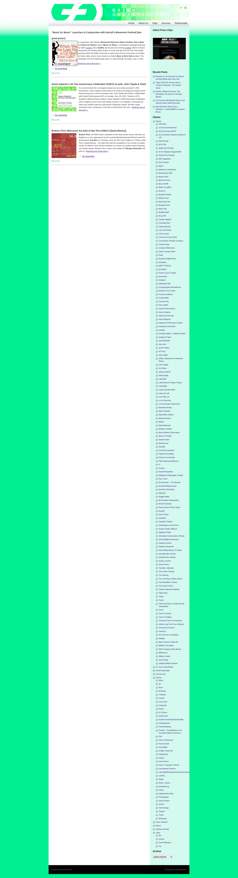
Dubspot (162, 280)
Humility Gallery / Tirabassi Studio (172, 333)
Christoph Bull (164, 223)
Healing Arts (163, 754)
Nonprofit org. (164, 786)
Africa (161, 680)
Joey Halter (163, 355)
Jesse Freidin (164, 348)
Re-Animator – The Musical (169, 482)
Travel (161, 815)
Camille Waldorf (165, 219)
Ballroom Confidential (167, 170)
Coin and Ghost (165, 230)
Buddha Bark (164, 212)
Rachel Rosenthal (166, 472)
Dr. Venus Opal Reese (164, 667)
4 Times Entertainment (168, 128)
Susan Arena (164, 564)
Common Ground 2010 (168, 237)
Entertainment (164, 723)
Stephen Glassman (166, 546)
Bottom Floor (164, 198)
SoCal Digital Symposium (169, 539)
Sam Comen (164, 514)
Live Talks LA (164, 397)
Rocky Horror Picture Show (169, 507)
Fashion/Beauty (165, 727)
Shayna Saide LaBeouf (168, 529)
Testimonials (181, 23)
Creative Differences (167, 248)
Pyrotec (162, 468)
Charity (161, 698)
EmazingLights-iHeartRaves (170, 287)
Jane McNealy (164, 341)
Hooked (162, 330)
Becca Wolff (163, 184)
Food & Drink (164, 744)
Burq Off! (162, 216)
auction (89, 48)
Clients (158, 121)
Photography (164, 797)
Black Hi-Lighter (165, 187)
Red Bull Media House (167, 486)
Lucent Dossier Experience (169, 404)
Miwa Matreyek (165, 425)
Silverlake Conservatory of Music (172, 536)
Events (161, 839)
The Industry (164, 575)
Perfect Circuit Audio (167, 457)
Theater (162, 811)
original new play (162, 829)
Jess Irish (162, 344)
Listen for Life (164, 393)
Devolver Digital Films (167, 259)
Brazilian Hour (164, 205)
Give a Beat (163, 305)
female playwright (163, 670)
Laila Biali (162, 379)
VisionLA (162, 631)
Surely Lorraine (165, 561)
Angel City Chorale (166, 148)
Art (160, 684)
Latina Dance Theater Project (170, 383)
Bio (160, 835)
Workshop (163, 818)
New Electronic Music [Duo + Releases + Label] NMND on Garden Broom (170, 109)
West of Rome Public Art (168, 642)
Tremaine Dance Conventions (170, 621)
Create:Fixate (164, 244)
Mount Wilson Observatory (169, 432)
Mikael (161, 422)
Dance (161, 709)
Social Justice (164, 801)
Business (162, 691)
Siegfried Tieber (165, 532)
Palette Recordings (166, 454)
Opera (161, 790)
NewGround (163, 443)
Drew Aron (163, 276)
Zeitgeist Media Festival (168, 663)
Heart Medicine (165, 319)
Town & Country (165, 613)
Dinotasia (162, 262)
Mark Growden (164, 411)
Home (131, 23)
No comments (61, 68)
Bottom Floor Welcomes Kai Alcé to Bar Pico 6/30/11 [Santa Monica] (89, 130)
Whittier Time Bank (166, 645)
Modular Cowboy (165, 429)
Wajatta (162, 638)
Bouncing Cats (164, 202)
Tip (160, 846)
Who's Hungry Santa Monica (170, 649)
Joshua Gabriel (165, 372)
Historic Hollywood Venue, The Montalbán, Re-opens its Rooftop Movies (169, 94)
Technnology (164, 808)
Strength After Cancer (167, 554)
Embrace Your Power (167, 291)
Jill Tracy (162, 351)
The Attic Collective (166, 568)
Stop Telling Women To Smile (170, 550)
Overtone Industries (166, 450)
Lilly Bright (163, 386)
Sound (161, 804)
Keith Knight (163, 375)
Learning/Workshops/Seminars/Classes (174, 772)
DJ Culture (163, 712)
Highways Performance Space (171, 323)
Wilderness (163, 653)
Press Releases (165, 842)
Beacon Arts (163, 177)
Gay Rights (163, 747)
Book (161, 687)
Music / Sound (164, 783)
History (161, 758)
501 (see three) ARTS (167, 131)
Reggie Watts (164, 497)
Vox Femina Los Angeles (168, 635)
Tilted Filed (163, 593)
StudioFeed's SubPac (167, 557)
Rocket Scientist (165, 504)
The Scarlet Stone (166, 586)
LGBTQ (162, 776)
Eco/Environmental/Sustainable (171, 720)
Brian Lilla (162, 209)
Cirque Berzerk (165, 227)
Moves (158, 826)
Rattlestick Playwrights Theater (171, 475)
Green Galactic (165, 312)
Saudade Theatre (165, 522)
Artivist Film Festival (167, 155)
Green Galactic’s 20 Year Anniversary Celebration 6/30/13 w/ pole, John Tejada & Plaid (99, 84)
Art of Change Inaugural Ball (170, 152)
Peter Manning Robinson (168, 461)
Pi (159, 465)
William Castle (164, 656)
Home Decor (164, 761)
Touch (161, 610)
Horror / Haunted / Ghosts (169, 765)
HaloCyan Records (166, 316)
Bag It (161, 166)
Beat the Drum (164, 180)
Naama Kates (164, 440)
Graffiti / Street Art (166, 751)
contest (128, 48)
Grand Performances (167, 309)
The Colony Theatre (166, 571)
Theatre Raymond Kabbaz (169, 589)
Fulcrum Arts (164, 301)
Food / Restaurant (166, 740)
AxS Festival (164, 162)
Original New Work (166, 794)
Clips (154, 23)
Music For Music (165, 436)
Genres (158, 678)
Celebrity (162, 695)
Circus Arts (163, 702)
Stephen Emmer (165, 543)
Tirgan (161, 596)
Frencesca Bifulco (166, 294)
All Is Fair (162, 144)
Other (158, 833)
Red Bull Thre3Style (167, 489)
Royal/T (162, 511)
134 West (162, 124)
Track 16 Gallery (165, 617)
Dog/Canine (163, 716)
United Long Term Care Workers (171, 624)
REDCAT (162, 493)
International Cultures (167, 769)
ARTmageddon (165, 159)
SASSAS (162, 518)
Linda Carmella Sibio (167, 390)
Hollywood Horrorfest (167, 326)
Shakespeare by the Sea (168, 525)
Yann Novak (163, 660)
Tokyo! (161, 600)
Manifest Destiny (165, 408)
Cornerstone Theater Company (171, 241)
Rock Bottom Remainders (169, 500)
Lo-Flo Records (165, 400)
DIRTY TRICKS (165, 266)
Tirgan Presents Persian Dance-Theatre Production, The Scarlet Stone (168, 85)
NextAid (162, 447)
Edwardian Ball (165, 284)
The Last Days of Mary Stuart (170, 579)
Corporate (163, 705)
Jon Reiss (162, 368)
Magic (161, 779)
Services (165, 23)
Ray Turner (163, 479)
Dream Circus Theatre (167, 273)
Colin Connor (164, 234)
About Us (143, 23)
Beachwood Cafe (165, 173)
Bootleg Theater (165, 194)
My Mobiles (181, 869)
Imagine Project (165, 337)
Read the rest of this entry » (89, 63)
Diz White (162, 269)
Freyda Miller (164, 298)
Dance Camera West (167, 252)
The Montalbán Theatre (168, 582)
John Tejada (163, 365)
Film (160, 736)
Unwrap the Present (166, 628)
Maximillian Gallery (166, 415)
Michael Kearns (165, 418)
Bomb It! (162, 191)
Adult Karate (163, 141)
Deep (161, 255)
